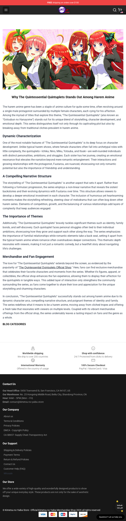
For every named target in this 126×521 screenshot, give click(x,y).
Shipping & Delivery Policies (17, 450)
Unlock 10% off (120, 506)
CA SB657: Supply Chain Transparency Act (25, 435)
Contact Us (9, 464)
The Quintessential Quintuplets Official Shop (45, 267)
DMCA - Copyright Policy (16, 430)
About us (8, 416)
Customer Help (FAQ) (14, 468)
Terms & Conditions (14, 421)
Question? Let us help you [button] (110, 517)
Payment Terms (12, 454)
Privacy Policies (12, 425)
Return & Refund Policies (16, 459)
